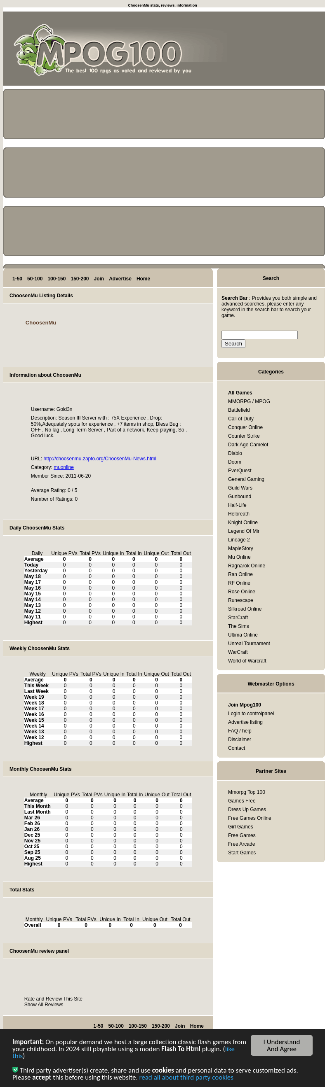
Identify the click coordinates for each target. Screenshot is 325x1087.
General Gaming (246, 479)
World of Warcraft (247, 661)
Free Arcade (241, 844)
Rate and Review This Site (53, 999)
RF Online (239, 583)
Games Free (242, 801)
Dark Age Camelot (248, 445)
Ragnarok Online (246, 566)
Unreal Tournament (249, 643)
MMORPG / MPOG (249, 401)
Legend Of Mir (243, 531)
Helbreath (239, 514)
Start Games (242, 853)
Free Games (242, 835)
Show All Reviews (44, 1005)
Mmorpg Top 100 (246, 792)
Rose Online (241, 592)
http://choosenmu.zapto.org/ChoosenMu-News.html (99, 459)
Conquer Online (245, 427)
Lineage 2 (239, 540)
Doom (234, 462)
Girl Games (240, 827)
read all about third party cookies (186, 1079)
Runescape (240, 600)
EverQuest (240, 471)
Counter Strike (244, 436)
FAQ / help (240, 731)
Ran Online (240, 574)
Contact (236, 748)
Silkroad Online (244, 609)
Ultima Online (243, 635)
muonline (64, 467)
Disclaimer (239, 739)
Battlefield (239, 410)
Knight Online (243, 522)
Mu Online (239, 557)
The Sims (238, 626)
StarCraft (238, 617)
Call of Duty (241, 419)
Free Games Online (249, 818)
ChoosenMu (41, 323)
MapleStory (240, 548)
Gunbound (239, 496)
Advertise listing (245, 722)
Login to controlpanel (251, 713)
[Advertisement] (288, 50)
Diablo (235, 453)
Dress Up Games (247, 809)
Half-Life (237, 505)
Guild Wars (240, 488)
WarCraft (238, 652)
